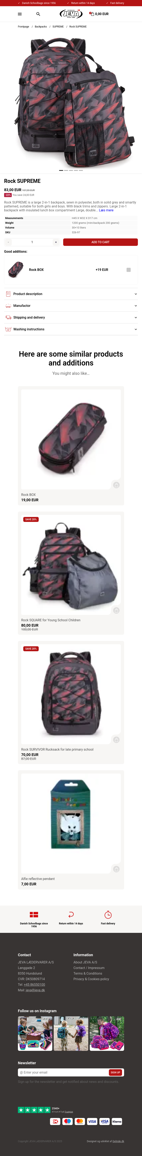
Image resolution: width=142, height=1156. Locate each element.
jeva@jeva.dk (35, 990)
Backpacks (41, 26)
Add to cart (100, 242)
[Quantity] (32, 242)
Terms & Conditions (87, 973)
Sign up (115, 1072)
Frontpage (23, 26)
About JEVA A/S (85, 962)
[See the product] (15, 270)
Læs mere (106, 210)
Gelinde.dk (118, 1141)
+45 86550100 (34, 985)
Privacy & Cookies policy (91, 979)
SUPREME (58, 26)
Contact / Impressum (89, 968)
